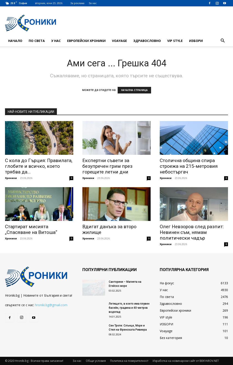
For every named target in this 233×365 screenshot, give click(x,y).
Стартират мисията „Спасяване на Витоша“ (31, 229)
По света (37, 41)
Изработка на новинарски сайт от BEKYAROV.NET (186, 361)
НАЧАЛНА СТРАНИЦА (134, 90)
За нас (93, 3)
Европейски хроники (86, 41)
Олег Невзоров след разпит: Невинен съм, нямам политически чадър (192, 232)
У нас (56, 41)
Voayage (119, 41)
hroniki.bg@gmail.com (51, 305)
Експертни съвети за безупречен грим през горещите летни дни (107, 166)
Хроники (11, 178)
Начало (15, 41)
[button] (222, 41)
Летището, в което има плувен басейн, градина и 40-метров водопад (129, 307)
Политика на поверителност (129, 361)
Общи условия (96, 361)
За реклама (77, 3)
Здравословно (147, 41)
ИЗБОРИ (196, 41)
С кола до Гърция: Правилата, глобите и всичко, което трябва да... (38, 166)
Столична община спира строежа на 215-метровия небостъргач (189, 166)
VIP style (175, 41)
